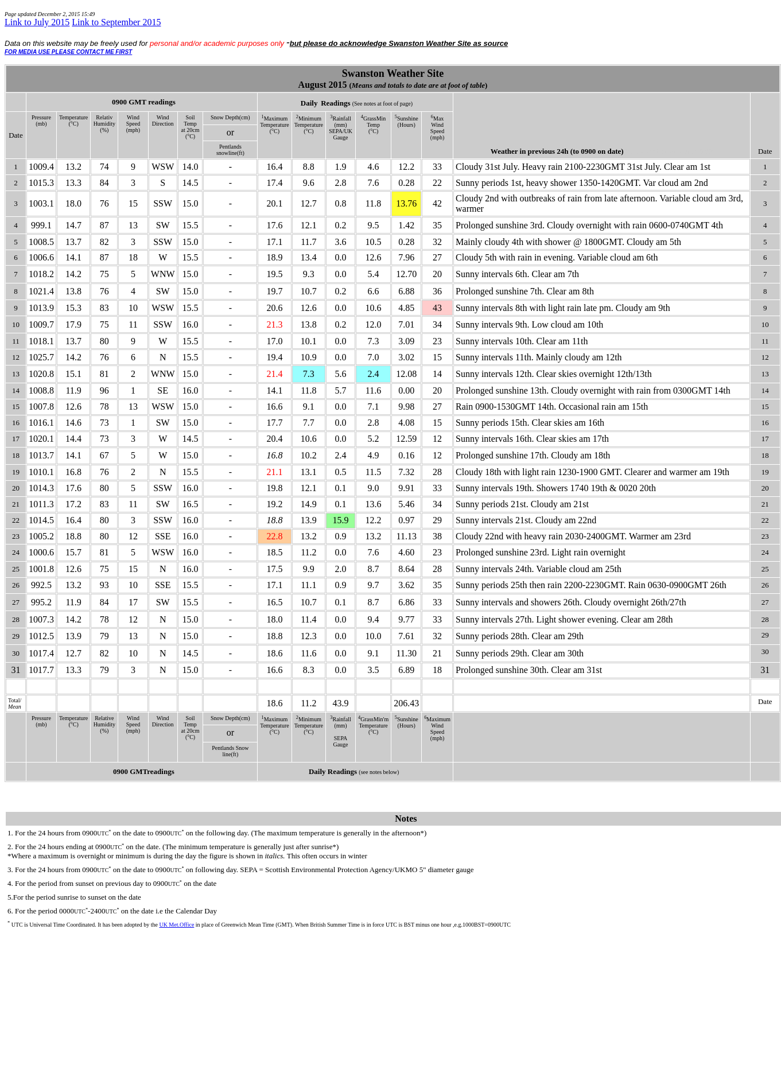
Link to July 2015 (37, 22)
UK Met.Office (176, 924)
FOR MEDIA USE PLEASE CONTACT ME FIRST (68, 52)
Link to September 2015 (116, 22)
